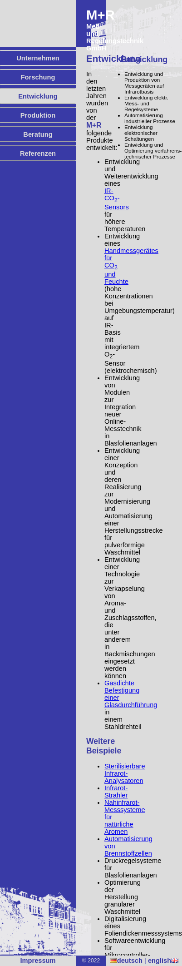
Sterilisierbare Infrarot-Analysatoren (124, 773)
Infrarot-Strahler (116, 791)
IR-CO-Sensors (116, 199)
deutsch (126, 960)
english (163, 960)
